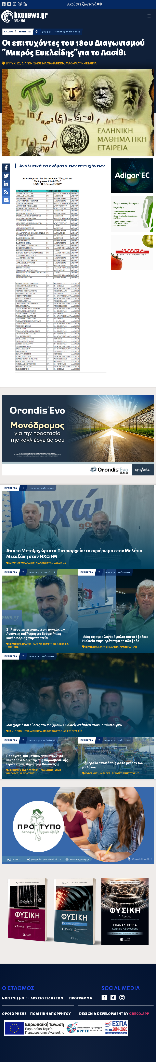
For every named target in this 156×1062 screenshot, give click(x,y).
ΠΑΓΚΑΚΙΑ (62, 644)
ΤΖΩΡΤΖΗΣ (12, 647)
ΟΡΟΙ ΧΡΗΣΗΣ (14, 1014)
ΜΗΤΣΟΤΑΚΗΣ (131, 773)
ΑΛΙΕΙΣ (67, 731)
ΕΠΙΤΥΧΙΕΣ (13, 63)
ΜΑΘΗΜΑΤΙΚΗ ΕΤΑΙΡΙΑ (81, 63)
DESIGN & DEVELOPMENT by (114, 1014)
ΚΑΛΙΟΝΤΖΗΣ (27, 773)
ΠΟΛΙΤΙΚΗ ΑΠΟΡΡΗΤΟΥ (50, 1014)
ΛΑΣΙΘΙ (8, 32)
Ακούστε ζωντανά (84, 4)
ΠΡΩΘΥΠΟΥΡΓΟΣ (52, 731)
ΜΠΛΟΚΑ (105, 773)
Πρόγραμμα (80, 998)
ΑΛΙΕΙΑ (115, 647)
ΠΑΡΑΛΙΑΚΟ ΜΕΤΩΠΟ (44, 644)
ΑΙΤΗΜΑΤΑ (36, 731)
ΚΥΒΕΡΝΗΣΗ (92, 773)
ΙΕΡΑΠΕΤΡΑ (24, 32)
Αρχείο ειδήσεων (46, 998)
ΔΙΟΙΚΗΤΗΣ (46, 770)
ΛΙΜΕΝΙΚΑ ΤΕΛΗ (128, 647)
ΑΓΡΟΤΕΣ (117, 773)
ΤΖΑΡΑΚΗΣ (104, 647)
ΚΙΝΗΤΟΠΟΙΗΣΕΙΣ (19, 731)
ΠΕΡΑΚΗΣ (77, 731)
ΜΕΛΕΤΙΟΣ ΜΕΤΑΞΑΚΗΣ (22, 563)
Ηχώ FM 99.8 (13, 998)
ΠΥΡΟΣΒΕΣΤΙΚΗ (30, 770)
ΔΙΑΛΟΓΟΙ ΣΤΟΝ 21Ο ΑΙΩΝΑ (51, 563)
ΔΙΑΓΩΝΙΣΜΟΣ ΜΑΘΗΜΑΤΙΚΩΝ (43, 63)
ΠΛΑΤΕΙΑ (26, 644)
